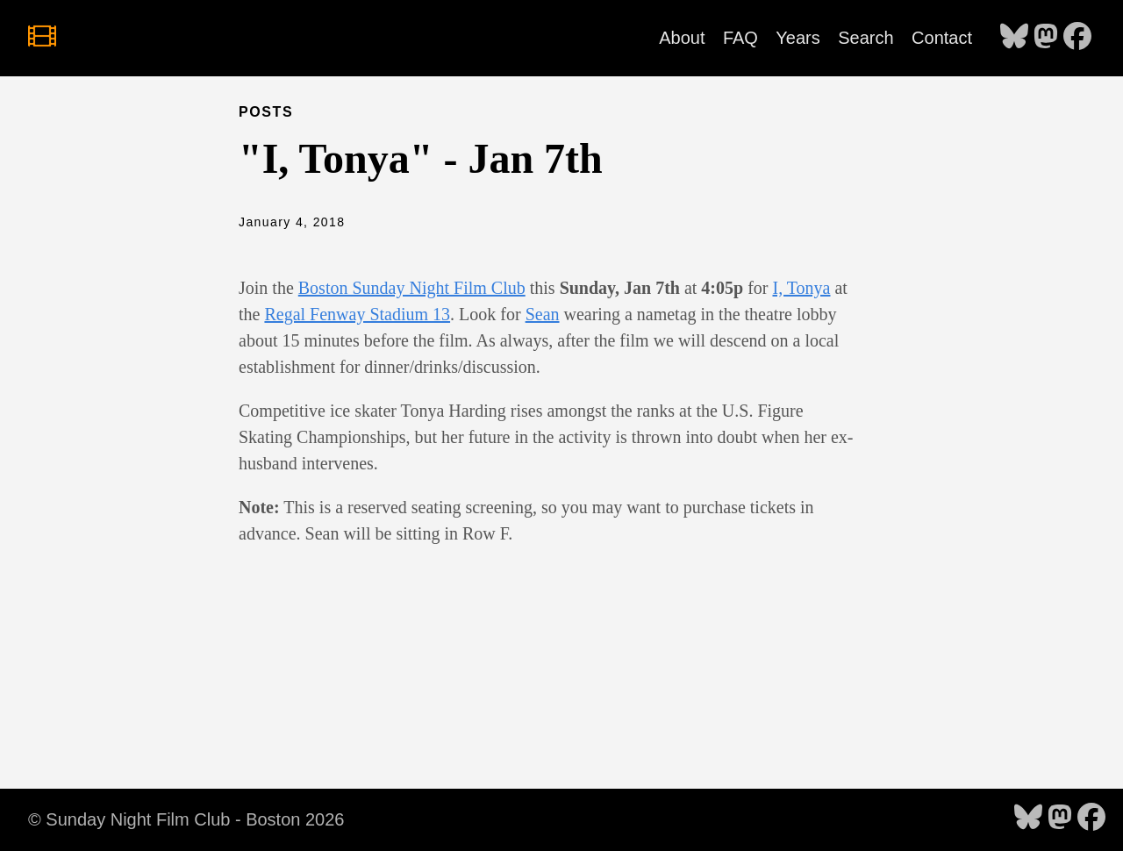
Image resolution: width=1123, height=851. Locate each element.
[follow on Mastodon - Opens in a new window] (1046, 38)
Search (865, 37)
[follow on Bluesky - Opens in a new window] (1014, 38)
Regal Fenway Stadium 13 (357, 314)
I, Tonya (801, 287)
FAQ (740, 37)
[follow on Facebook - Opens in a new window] (1077, 38)
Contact (942, 37)
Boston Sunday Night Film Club (412, 287)
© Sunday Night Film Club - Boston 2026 (186, 819)
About (682, 37)
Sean (543, 314)
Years (797, 37)
